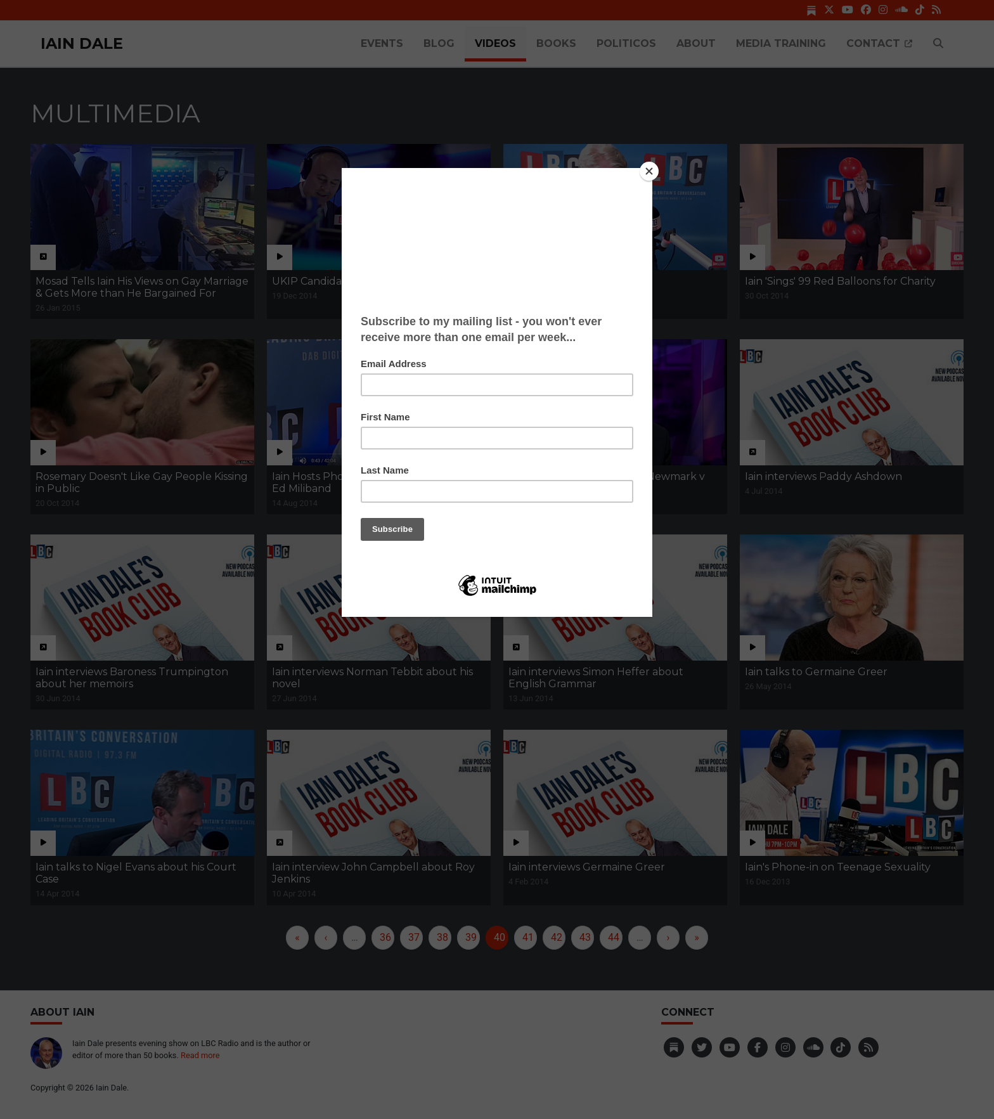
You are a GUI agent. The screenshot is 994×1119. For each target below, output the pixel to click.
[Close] (649, 171)
